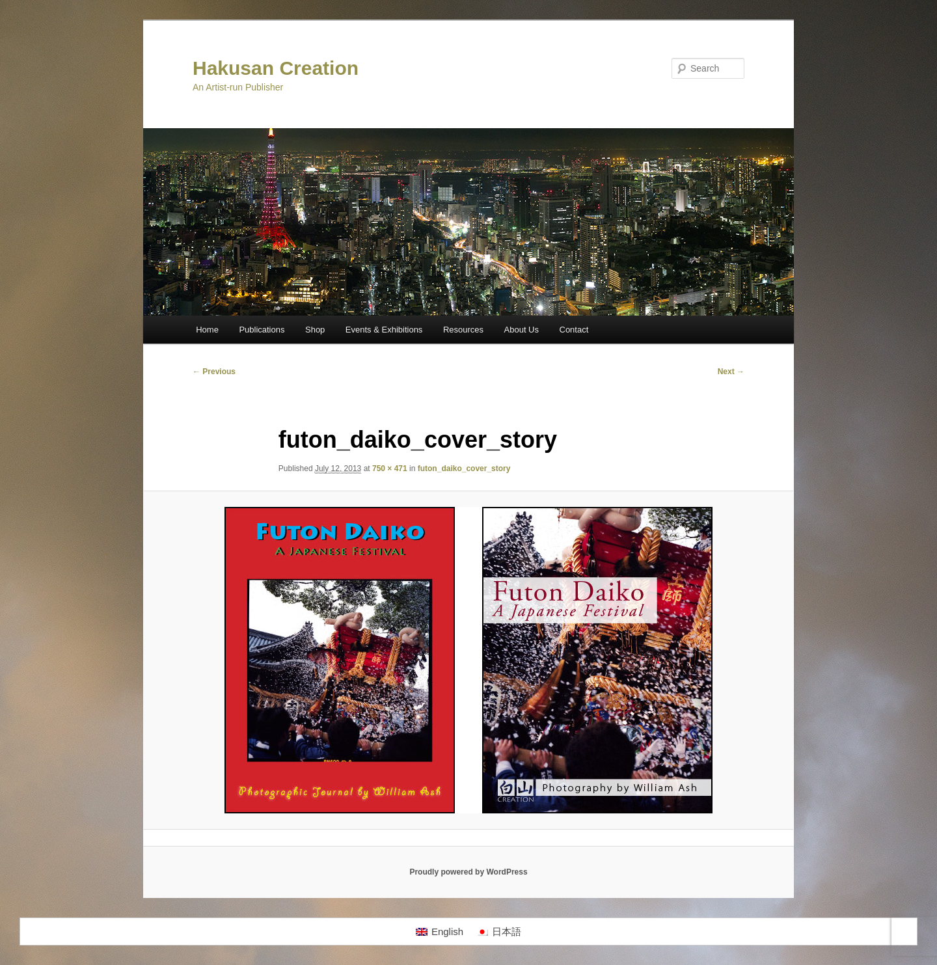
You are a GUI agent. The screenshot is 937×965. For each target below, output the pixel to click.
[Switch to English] (439, 932)
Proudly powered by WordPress (468, 872)
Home (207, 329)
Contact (574, 329)
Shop (315, 329)
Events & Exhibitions (384, 329)
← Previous (214, 371)
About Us (521, 329)
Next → (731, 371)
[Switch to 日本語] (499, 932)
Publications (261, 329)
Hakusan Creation (276, 68)
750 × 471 (389, 468)
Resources (463, 329)
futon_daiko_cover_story (464, 468)
